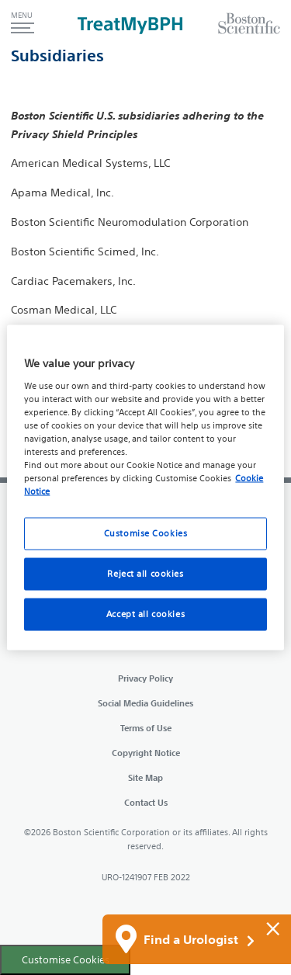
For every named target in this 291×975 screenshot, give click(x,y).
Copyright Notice (146, 752)
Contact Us (146, 802)
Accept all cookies (145, 614)
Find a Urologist (199, 940)
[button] (22, 23)
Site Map (145, 777)
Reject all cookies (145, 573)
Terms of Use (145, 728)
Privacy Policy (145, 678)
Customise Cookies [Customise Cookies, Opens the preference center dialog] (146, 533)
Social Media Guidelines (145, 703)
